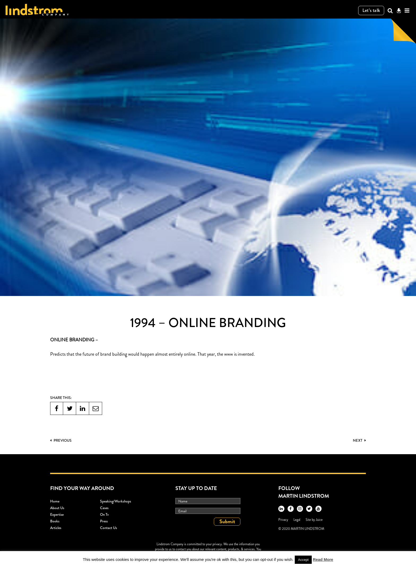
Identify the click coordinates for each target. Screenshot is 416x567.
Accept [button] (303, 560)
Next (359, 440)
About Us (57, 507)
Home (54, 501)
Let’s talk (371, 10)
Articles (55, 527)
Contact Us (108, 527)
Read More (323, 559)
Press (104, 521)
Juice (319, 519)
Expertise (57, 514)
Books (54, 521)
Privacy (283, 519)
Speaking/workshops (115, 501)
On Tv (104, 514)
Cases (104, 507)
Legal (296, 519)
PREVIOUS (61, 440)
